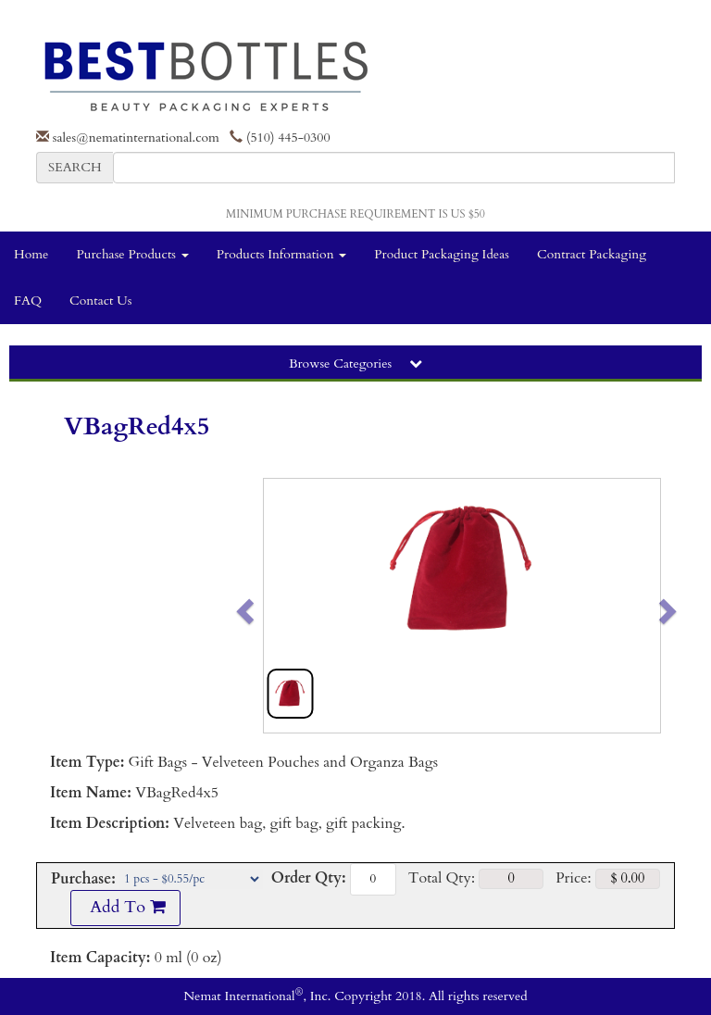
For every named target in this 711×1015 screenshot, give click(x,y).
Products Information (282, 254)
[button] (284, 606)
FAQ (28, 300)
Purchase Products (132, 254)
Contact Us (100, 300)
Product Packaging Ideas (441, 254)
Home (31, 254)
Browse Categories (355, 363)
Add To (125, 907)
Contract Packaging (591, 254)
